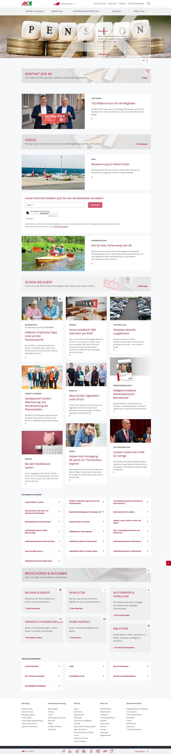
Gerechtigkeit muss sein (57, 718)
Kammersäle (105, 723)
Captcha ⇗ (53, 216)
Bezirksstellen (105, 712)
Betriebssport (79, 715)
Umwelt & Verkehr (55, 726)
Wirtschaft (52, 729)
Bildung (51, 712)
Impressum (130, 726)
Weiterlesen (104, 54)
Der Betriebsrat (136, 4)
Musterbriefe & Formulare (84, 732)
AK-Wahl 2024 (105, 709)
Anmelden (95, 205)
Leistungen (104, 732)
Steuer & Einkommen (30, 726)
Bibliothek (78, 718)
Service (116, 11)
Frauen (50, 715)
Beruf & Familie (27, 712)
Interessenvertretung (86, 11)
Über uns (139, 11)
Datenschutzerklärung (61, 227)
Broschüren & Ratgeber (82, 720)
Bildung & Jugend (28, 715)
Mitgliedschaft (105, 735)
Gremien (103, 720)
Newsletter (100, 4)
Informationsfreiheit (133, 715)
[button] (148, 3)
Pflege (50, 723)
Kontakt (112, 4)
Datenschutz (131, 723)
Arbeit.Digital (53, 709)
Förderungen (26, 718)
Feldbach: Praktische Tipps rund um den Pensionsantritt (41, 335)
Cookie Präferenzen (133, 729)
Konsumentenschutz (29, 723)
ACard (76, 709)
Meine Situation (35, 11)
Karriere (103, 726)
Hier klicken (44, 213)
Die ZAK (77, 723)
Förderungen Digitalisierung (32, 720)
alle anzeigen (140, 751)
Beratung (57, 11)
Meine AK (51, 720)
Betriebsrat (78, 712)
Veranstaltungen (80, 741)
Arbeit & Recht (27, 709)
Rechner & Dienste (81, 738)
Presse (122, 4)
